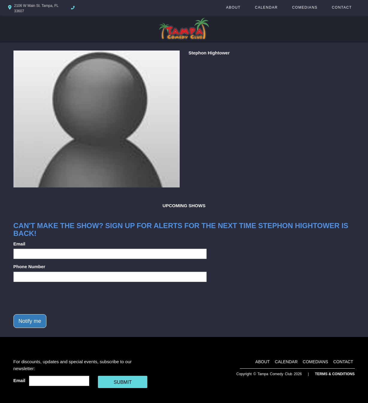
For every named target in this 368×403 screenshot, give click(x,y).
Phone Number (29, 266)
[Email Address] (59, 381)
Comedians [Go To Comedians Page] (304, 7)
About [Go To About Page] (233, 7)
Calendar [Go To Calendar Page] (266, 7)
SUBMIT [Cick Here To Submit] (122, 382)
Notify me (30, 321)
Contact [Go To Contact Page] (342, 7)
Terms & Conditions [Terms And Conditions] (335, 374)
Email (19, 243)
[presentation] (59, 298)
